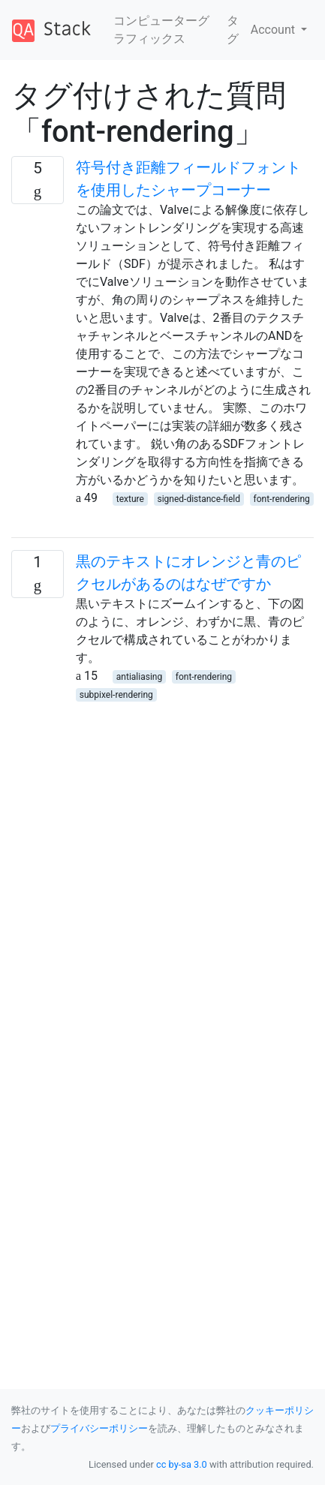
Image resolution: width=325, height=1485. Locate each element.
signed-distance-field (198, 499)
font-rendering (282, 499)
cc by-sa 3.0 (181, 1464)
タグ (233, 30)
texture (130, 499)
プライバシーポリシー (99, 1428)
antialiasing (139, 677)
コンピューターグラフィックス (161, 30)
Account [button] (274, 30)
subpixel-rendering (116, 695)
